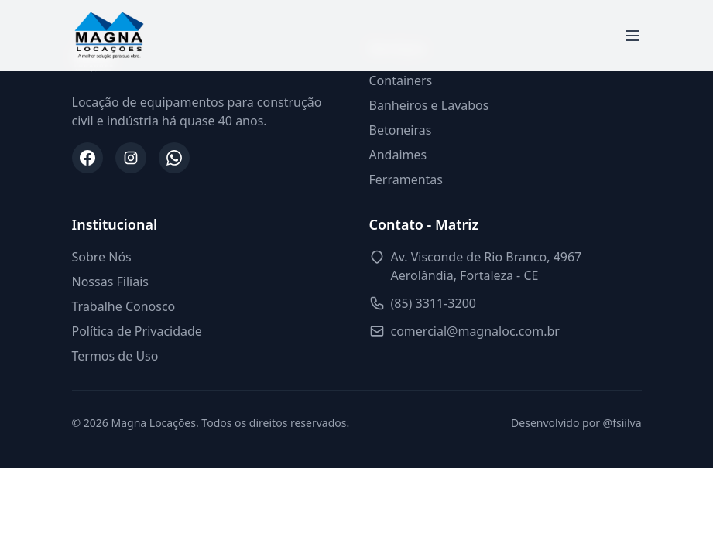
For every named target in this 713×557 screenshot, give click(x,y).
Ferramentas (406, 179)
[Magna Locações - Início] (109, 35)
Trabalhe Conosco (124, 306)
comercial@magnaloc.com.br (475, 331)
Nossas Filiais (110, 281)
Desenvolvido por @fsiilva (576, 422)
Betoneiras (400, 129)
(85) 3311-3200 (433, 303)
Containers (401, 80)
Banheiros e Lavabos (429, 105)
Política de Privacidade (137, 331)
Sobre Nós (102, 256)
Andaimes (398, 154)
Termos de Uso (115, 355)
